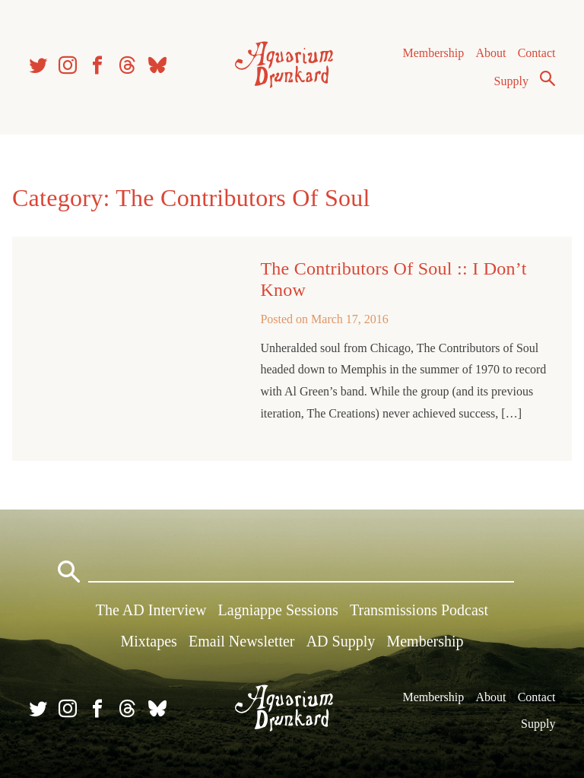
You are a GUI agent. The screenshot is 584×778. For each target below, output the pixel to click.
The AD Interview (151, 610)
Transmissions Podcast (419, 610)
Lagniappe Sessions (278, 610)
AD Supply (341, 641)
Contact (537, 52)
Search (547, 78)
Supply (511, 81)
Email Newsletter (241, 641)
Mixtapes (148, 641)
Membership (433, 52)
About (490, 52)
